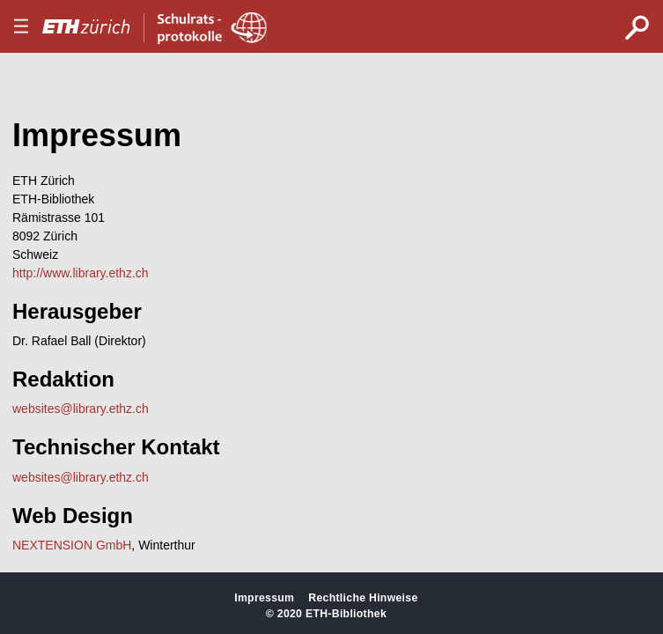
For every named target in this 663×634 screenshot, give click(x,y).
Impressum (264, 598)
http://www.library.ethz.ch (80, 273)
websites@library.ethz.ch (80, 409)
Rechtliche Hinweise (362, 598)
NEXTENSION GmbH (71, 545)
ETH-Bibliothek (346, 614)
